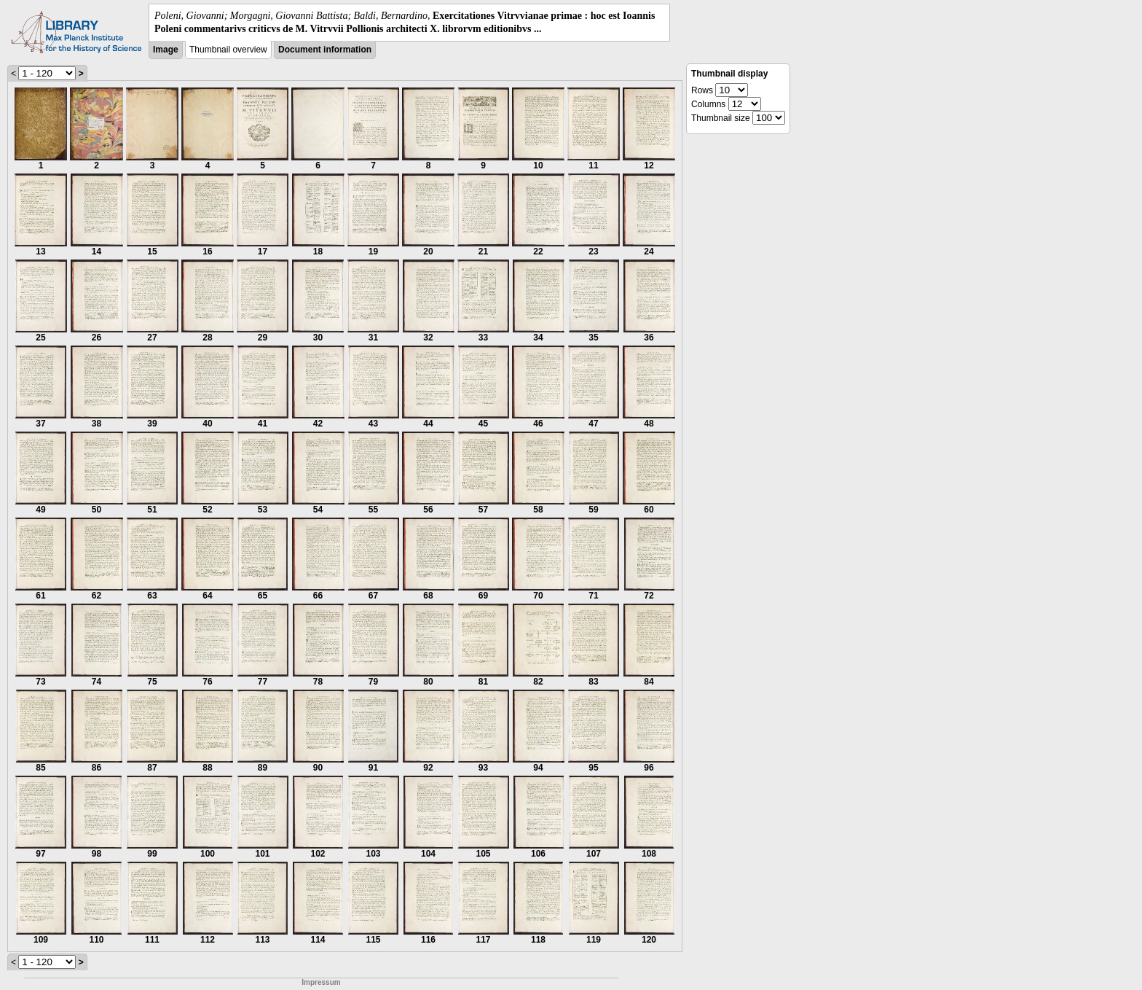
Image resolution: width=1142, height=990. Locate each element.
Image (165, 49)
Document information (324, 49)
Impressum (321, 982)
